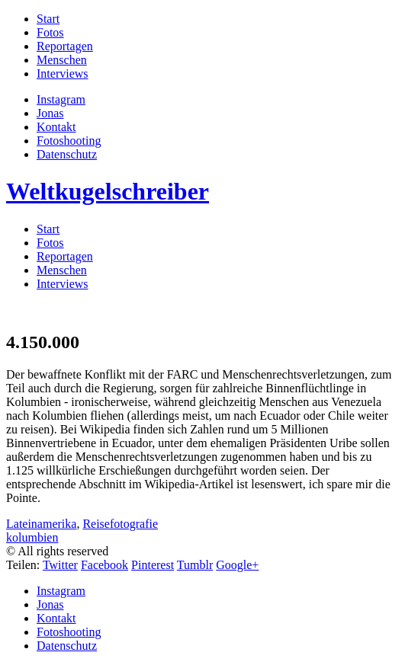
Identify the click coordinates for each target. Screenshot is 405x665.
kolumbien (32, 537)
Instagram (61, 99)
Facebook (104, 564)
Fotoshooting (69, 140)
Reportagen (65, 46)
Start (48, 18)
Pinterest (152, 564)
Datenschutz (67, 154)
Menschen (62, 59)
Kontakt (56, 126)
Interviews (62, 73)
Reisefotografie (120, 523)
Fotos (50, 32)
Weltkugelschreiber (107, 191)
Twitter (60, 564)
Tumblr (195, 564)
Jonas (50, 113)
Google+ (237, 564)
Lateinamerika (41, 523)
